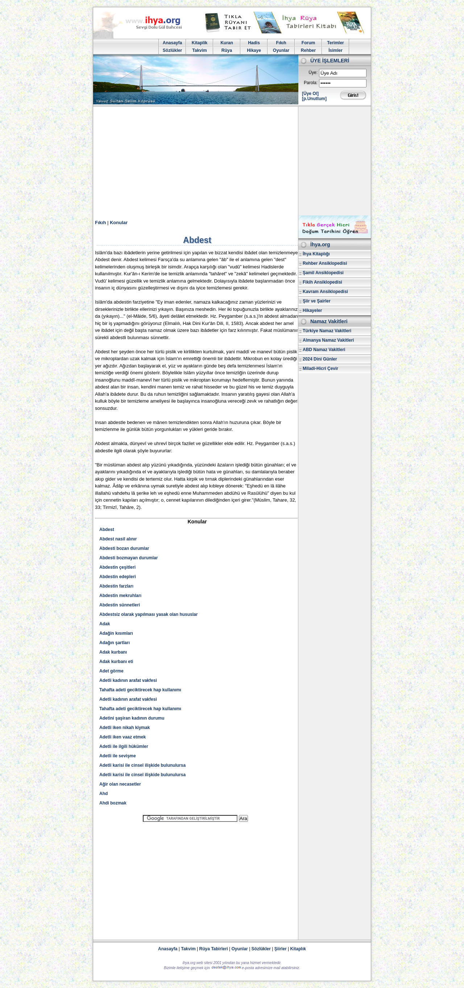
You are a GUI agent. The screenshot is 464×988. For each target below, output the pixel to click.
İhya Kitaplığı (316, 253)
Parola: (311, 82)
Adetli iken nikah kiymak (124, 727)
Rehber (308, 50)
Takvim (199, 50)
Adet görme (111, 671)
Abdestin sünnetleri (119, 605)
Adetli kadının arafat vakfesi (128, 680)
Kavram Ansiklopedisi (325, 291)
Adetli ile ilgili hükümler (123, 746)
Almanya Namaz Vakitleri (328, 340)
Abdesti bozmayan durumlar (128, 557)
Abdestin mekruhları (120, 595)
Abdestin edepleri (117, 576)
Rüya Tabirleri (213, 948)
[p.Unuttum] (314, 98)
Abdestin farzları (116, 586)
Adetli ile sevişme (117, 755)
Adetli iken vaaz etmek (122, 737)
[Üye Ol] (310, 93)
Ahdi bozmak (113, 803)
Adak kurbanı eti (116, 661)
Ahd (103, 793)
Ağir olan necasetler (120, 784)
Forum (308, 42)
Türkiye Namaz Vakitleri (327, 330)
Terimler (335, 42)
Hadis (254, 42)
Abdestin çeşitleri (117, 567)
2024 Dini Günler (320, 359)
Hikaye (254, 50)
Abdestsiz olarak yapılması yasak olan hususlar (148, 614)
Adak (104, 623)
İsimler (335, 50)
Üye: (313, 72)
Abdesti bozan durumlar (124, 548)
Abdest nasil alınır (118, 539)
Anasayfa (172, 42)
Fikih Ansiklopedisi (322, 282)
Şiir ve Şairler (317, 301)
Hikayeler (312, 310)
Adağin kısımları (116, 633)
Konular (119, 222)
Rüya (226, 50)
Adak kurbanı (113, 652)
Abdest (106, 529)
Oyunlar (281, 50)
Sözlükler (172, 50)
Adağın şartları (114, 642)
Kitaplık (298, 948)
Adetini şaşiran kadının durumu (131, 718)
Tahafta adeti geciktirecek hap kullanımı (140, 689)
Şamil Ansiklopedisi (323, 272)
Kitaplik (199, 42)
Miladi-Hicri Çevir (320, 368)
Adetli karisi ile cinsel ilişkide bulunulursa (142, 765)
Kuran (226, 42)
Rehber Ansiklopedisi (325, 263)
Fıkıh (281, 42)
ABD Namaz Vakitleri (324, 349)
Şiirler (280, 948)
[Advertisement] (232, 161)
